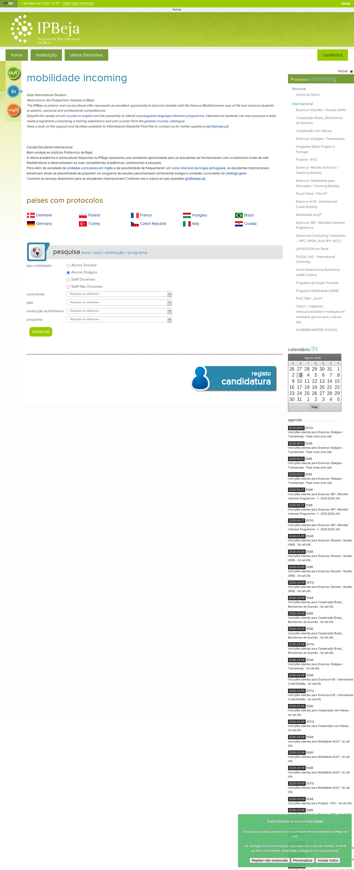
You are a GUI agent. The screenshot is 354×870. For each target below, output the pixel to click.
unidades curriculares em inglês (90, 168)
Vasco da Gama (307, 95)
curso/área (35, 294)
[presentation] (292, 369)
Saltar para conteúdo (78, 4)
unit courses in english (75, 116)
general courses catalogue (164, 121)
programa (34, 319)
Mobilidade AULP (309, 215)
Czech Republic (153, 223)
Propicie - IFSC (307, 160)
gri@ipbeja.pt (217, 126)
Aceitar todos (328, 860)
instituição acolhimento (45, 311)
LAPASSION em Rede (312, 249)
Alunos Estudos (84, 265)
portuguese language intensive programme (171, 116)
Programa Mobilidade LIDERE (317, 291)
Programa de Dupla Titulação (317, 283)
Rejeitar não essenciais (270, 860)
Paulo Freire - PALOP (311, 194)
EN (10, 4)
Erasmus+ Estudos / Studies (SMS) (321, 110)
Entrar (346, 4)
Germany (44, 223)
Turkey (94, 223)
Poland (94, 215)
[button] (292, 357)
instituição (46, 55)
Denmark (44, 215)
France (146, 215)
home (17, 55)
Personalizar (303, 860)
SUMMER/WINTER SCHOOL (317, 330)
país (30, 302)
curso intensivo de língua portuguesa (198, 168)
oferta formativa (86, 55)
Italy (195, 223)
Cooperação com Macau (314, 131)
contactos (333, 55)
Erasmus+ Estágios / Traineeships (320, 139)
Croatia (250, 223)
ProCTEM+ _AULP (309, 298)
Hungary (199, 215)
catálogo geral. (236, 173)
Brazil (248, 215)
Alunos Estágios (84, 272)
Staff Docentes (83, 279)
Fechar (177, 9)
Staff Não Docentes (87, 286)
